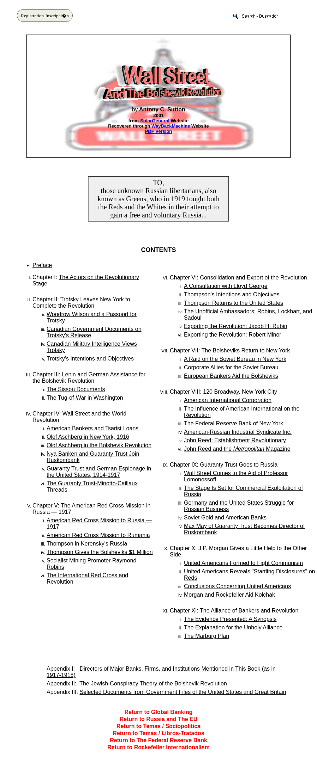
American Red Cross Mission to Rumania (98, 535)
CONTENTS (158, 249)
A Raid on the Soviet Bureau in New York (235, 359)
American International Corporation (227, 400)
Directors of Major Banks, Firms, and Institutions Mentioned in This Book (169, 669)
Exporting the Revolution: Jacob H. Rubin (235, 326)
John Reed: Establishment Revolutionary (235, 440)
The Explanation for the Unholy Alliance (233, 627)
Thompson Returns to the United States (233, 303)
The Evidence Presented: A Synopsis (230, 619)
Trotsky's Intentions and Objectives (90, 359)
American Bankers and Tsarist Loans (92, 428)
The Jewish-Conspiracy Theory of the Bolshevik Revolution (153, 683)
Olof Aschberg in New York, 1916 (88, 437)
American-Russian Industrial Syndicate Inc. (238, 432)
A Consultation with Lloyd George (226, 286)
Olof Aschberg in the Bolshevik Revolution (99, 445)
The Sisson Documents (76, 389)
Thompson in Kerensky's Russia (87, 544)
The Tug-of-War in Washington (85, 398)
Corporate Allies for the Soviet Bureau (231, 367)
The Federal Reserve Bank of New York (233, 423)
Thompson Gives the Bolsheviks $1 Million (100, 552)
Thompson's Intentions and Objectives (232, 294)
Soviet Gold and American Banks (225, 518)
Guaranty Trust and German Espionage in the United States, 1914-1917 (99, 472)
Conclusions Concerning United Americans (237, 586)
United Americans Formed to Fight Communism (243, 563)
